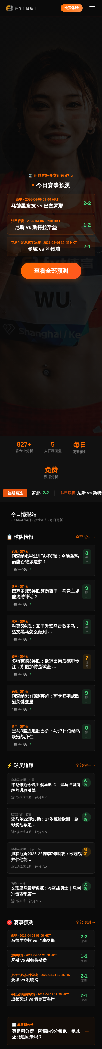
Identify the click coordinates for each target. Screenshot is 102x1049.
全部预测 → (85, 922)
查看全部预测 (51, 271)
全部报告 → (85, 537)
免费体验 (71, 8)
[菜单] (92, 8)
